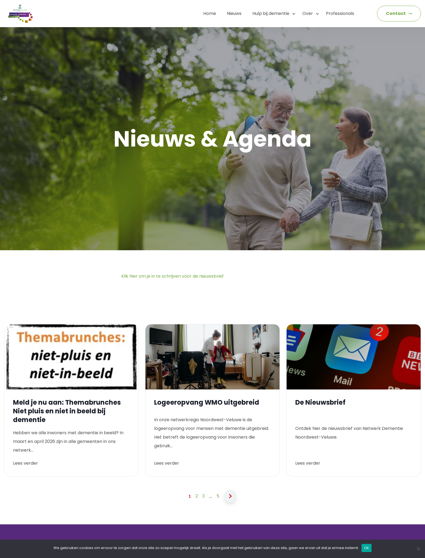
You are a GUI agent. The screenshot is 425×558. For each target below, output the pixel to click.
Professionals (340, 13)
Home (209, 13)
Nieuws (234, 13)
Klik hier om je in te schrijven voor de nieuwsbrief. (172, 276)
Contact (396, 13)
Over (307, 13)
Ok (366, 548)
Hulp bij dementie (270, 13)
